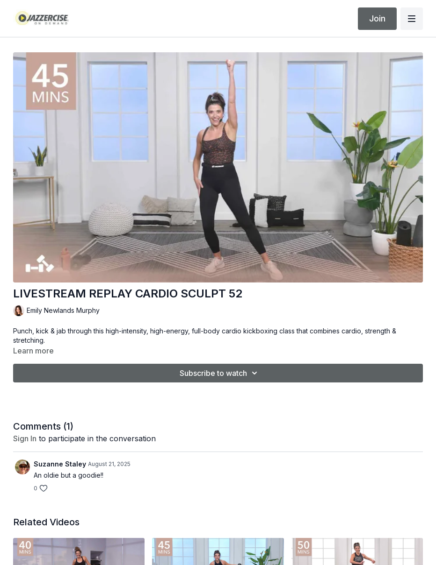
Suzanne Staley (60, 464)
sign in (24, 438)
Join (377, 18)
